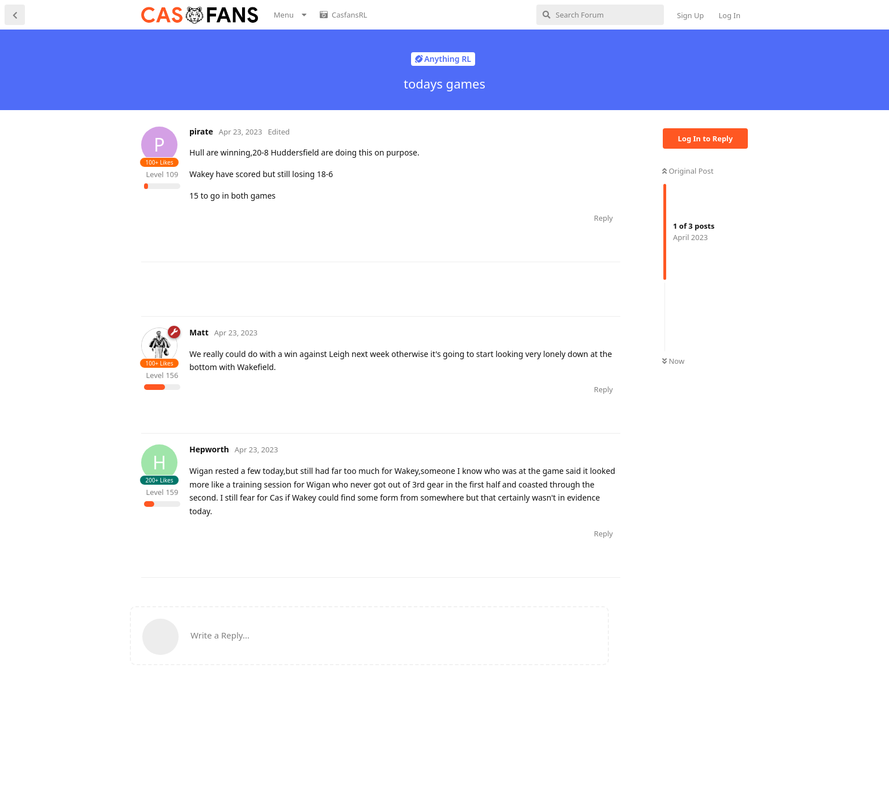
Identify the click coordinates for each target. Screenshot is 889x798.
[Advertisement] (347, 287)
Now (673, 361)
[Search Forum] (600, 15)
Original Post (687, 171)
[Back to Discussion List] (15, 15)
